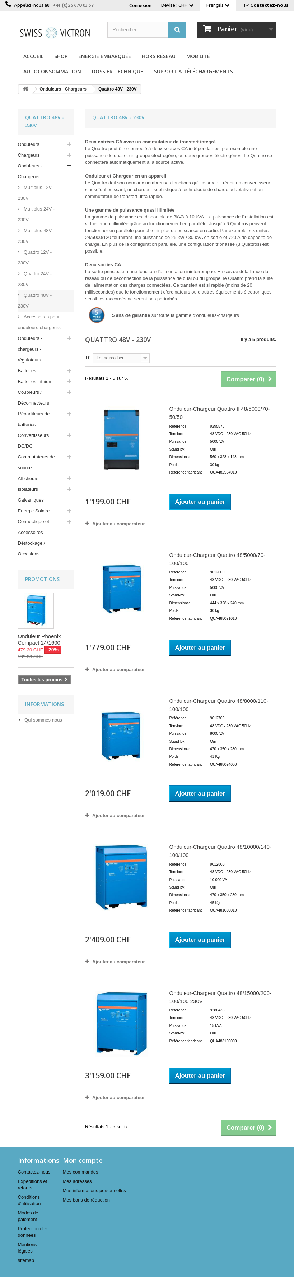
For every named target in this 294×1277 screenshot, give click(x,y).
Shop (60, 56)
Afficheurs (28, 478)
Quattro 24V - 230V (35, 279)
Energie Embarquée (104, 56)
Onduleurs (28, 144)
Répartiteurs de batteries (34, 419)
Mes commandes (80, 1172)
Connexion (140, 5)
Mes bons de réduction (86, 1200)
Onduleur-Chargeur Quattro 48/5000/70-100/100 (217, 559)
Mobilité (198, 56)
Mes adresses (77, 1181)
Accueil (33, 56)
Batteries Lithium (35, 381)
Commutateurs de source (36, 462)
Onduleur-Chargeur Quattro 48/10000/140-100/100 (220, 851)
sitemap (26, 1260)
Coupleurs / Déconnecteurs (33, 397)
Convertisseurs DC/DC (33, 441)
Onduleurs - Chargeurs (30, 171)
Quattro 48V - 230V (35, 300)
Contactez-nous (269, 5)
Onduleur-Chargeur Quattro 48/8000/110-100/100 (218, 705)
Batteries (27, 370)
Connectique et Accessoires (33, 527)
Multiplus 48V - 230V (36, 236)
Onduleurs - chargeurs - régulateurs (30, 349)
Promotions (42, 579)
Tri (88, 357)
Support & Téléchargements (193, 71)
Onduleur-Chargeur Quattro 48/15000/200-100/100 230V (220, 997)
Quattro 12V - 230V (35, 257)
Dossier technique (117, 71)
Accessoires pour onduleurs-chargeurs (39, 322)
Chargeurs (29, 155)
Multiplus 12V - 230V (36, 193)
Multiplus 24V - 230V (36, 214)
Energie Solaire (34, 510)
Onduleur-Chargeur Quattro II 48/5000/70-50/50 (219, 413)
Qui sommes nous (42, 720)
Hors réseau (159, 56)
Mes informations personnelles (94, 1190)
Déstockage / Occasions (31, 548)
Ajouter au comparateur (118, 523)
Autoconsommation (52, 71)
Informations (44, 704)
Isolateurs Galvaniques (31, 495)
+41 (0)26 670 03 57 (73, 5)
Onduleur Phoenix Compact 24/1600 (39, 639)
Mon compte (83, 1160)
